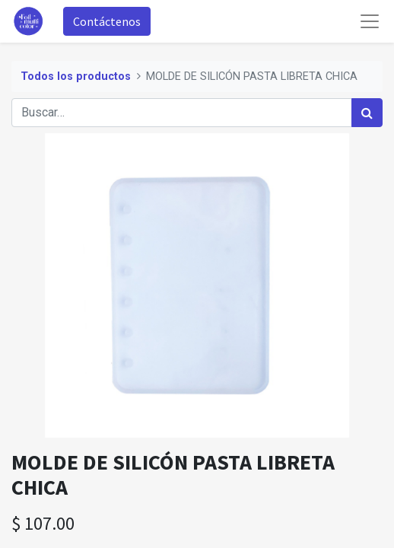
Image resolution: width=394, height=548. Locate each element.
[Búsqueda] (367, 112)
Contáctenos (107, 21)
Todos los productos (76, 76)
